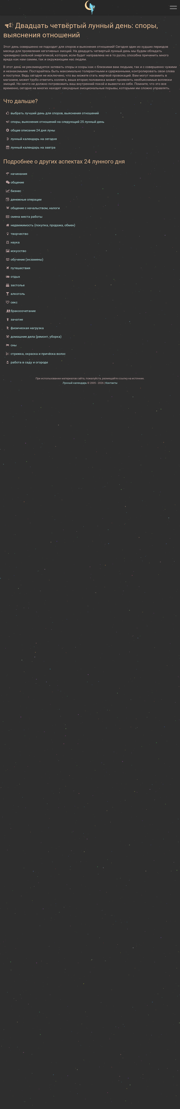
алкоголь (18, 294)
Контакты (111, 382)
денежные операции (26, 199)
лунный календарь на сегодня (34, 139)
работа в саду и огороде (29, 362)
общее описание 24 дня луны (33, 130)
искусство (18, 251)
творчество (19, 234)
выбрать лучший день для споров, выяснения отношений (55, 113)
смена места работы (26, 217)
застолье (18, 285)
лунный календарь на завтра (33, 147)
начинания (19, 174)
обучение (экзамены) (27, 259)
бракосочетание (23, 311)
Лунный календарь (75, 382)
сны (14, 345)
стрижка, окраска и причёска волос (38, 354)
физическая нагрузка (27, 328)
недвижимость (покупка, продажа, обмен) (43, 225)
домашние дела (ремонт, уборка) (36, 337)
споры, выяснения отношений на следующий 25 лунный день (57, 122)
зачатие (17, 319)
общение (17, 182)
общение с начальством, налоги (35, 208)
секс (14, 302)
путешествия (20, 268)
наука (15, 242)
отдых (15, 277)
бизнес (16, 191)
